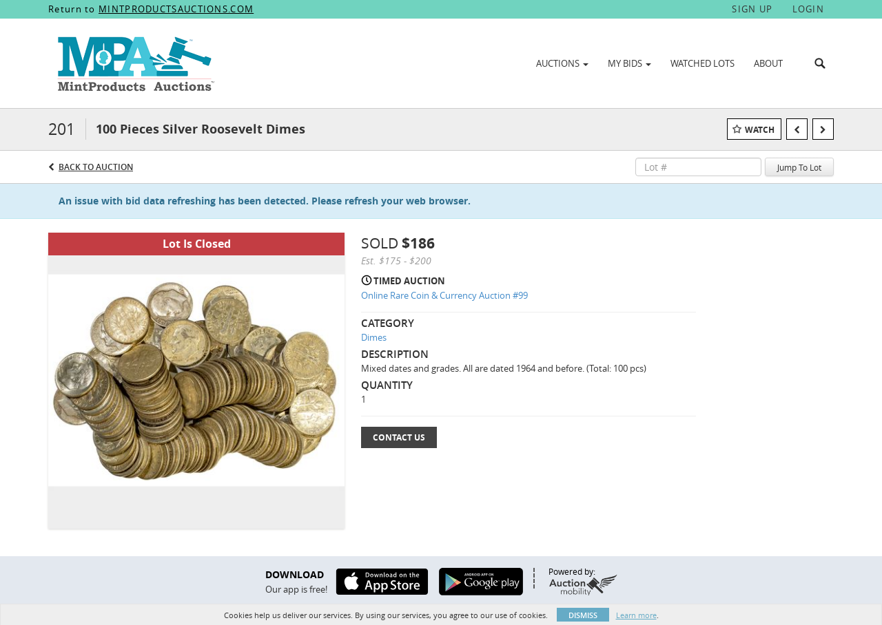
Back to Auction (96, 167)
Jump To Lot (799, 167)
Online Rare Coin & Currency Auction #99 (444, 295)
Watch (760, 130)
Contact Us (399, 437)
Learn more (636, 615)
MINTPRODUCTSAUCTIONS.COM (176, 9)
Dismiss (582, 615)
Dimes (374, 337)
